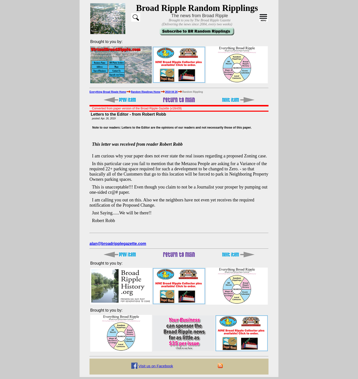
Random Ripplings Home (145, 92)
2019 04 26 (171, 92)
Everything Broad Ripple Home (108, 92)
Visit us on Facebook (155, 366)
